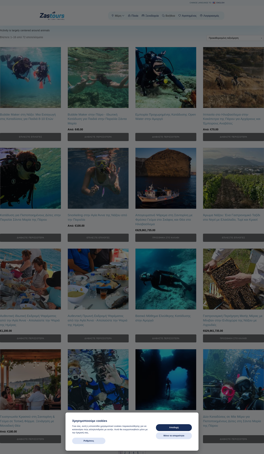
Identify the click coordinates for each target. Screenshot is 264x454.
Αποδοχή (174, 427)
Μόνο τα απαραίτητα (173, 435)
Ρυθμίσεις (88, 441)
